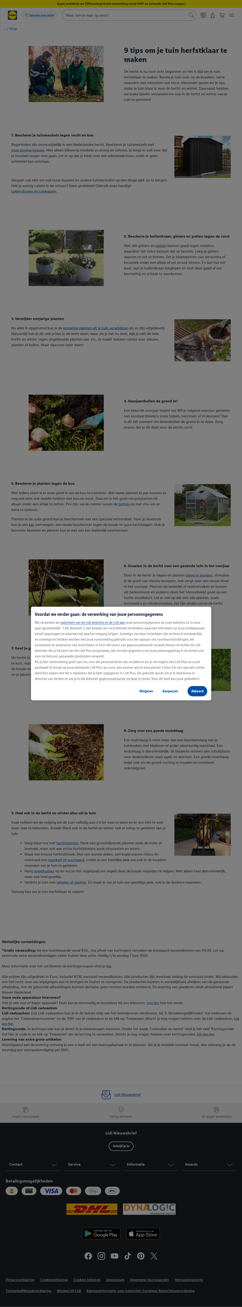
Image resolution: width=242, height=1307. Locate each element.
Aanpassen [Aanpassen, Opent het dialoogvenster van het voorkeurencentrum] (170, 691)
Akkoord (197, 691)
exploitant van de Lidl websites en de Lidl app (92, 622)
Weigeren (146, 691)
